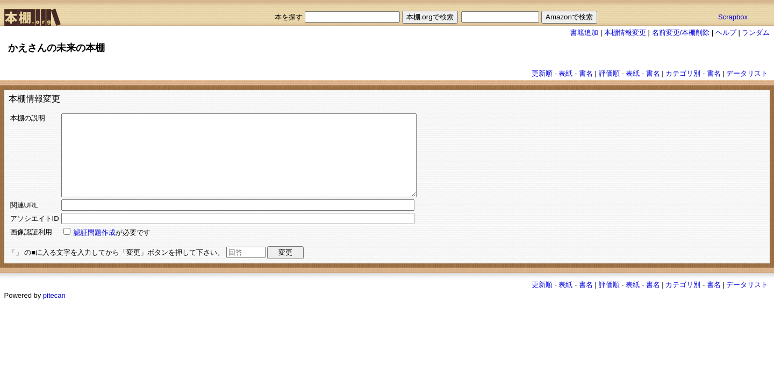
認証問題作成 (95, 249)
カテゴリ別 (682, 73)
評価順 (609, 73)
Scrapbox (733, 17)
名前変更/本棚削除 (681, 32)
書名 (586, 73)
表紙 (565, 73)
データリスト (747, 73)
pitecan (54, 311)
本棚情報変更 (625, 32)
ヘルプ (725, 32)
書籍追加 (584, 32)
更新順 (542, 73)
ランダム (756, 32)
